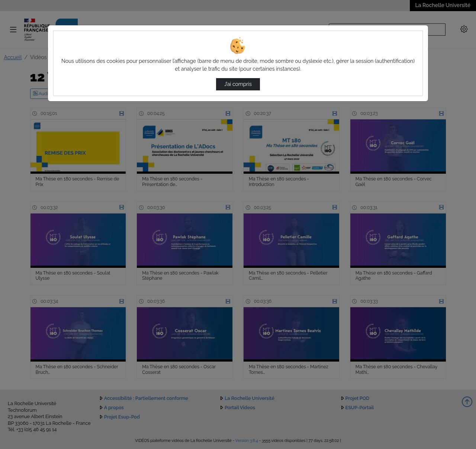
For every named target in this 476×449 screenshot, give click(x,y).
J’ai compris (238, 84)
